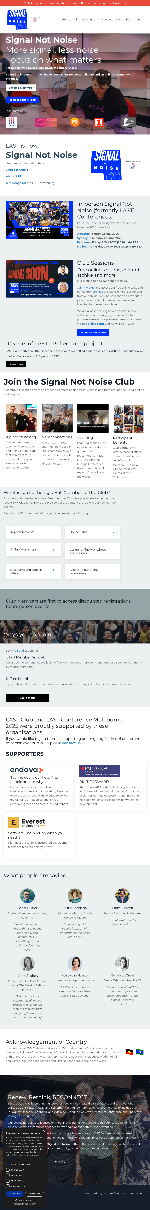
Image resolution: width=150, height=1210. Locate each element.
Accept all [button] (14, 1193)
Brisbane (83, 243)
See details (27, 704)
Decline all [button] (34, 1193)
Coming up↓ (89, 19)
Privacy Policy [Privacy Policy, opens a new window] (11, 1158)
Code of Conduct (116, 1201)
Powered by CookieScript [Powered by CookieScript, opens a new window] (25, 1204)
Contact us (137, 1201)
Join (76, 19)
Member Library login (22, 100)
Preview (106, 19)
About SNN (13, 177)
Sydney (82, 238)
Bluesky (60, 1169)
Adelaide (83, 234)
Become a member (21, 88)
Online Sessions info (93, 337)
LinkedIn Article (17, 170)
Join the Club (86, 292)
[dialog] (25, 1167)
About (118, 19)
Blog (128, 19)
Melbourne (84, 247)
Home (66, 19)
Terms (85, 1201)
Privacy (97, 1201)
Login (140, 19)
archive (98, 296)
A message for (16, 183)
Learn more (16, 369)
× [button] (43, 1131)
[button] (25, 1200)
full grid (19, 656)
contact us (72, 749)
